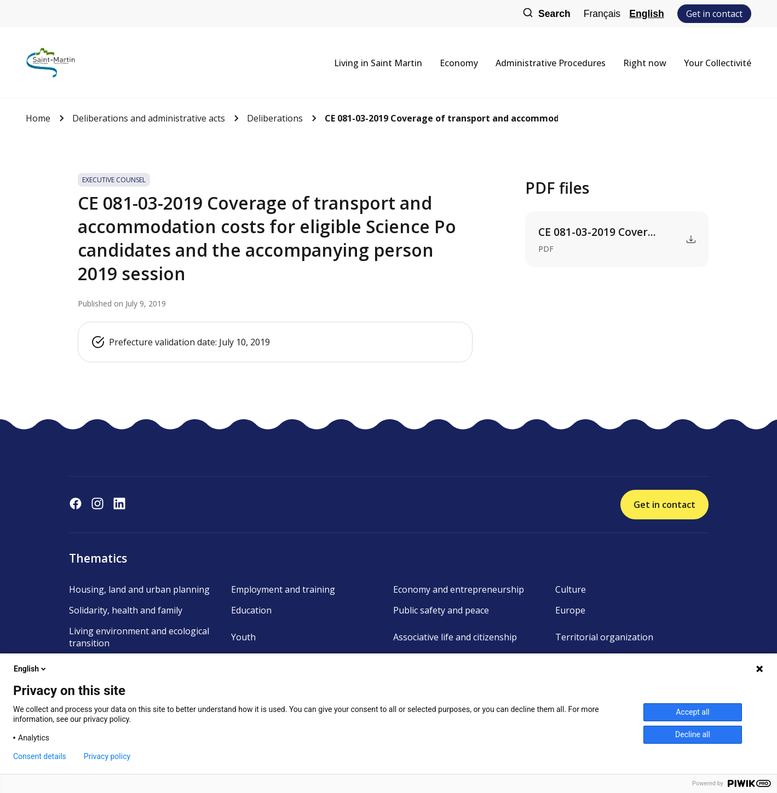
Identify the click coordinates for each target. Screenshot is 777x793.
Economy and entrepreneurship (458, 589)
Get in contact (714, 14)
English (646, 13)
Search (546, 14)
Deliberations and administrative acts (148, 118)
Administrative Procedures (551, 63)
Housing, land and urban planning (139, 589)
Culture (570, 589)
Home (38, 118)
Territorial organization (604, 637)
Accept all (693, 712)
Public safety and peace (441, 610)
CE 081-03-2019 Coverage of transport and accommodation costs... (441, 118)
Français (602, 13)
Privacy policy (107, 756)
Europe (570, 610)
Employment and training (283, 589)
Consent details (39, 756)
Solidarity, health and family (125, 610)
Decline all (692, 734)
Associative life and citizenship (455, 637)
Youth (243, 637)
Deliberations (275, 118)
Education (251, 610)
